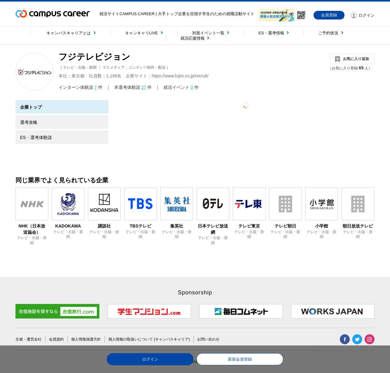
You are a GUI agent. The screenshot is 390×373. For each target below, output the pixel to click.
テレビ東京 (249, 225)
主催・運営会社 (28, 339)
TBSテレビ (140, 225)
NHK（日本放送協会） (32, 229)
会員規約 (56, 339)
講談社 (104, 225)
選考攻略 (28, 122)
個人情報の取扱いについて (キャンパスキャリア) (149, 339)
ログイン (150, 359)
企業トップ (31, 107)
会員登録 (329, 15)
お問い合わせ (208, 339)
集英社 (176, 225)
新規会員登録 (240, 359)
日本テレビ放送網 (213, 229)
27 (143, 87)
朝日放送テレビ (358, 225)
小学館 (321, 225)
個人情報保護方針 (86, 339)
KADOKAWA (68, 225)
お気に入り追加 (356, 59)
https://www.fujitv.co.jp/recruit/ (180, 75)
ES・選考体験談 (36, 137)
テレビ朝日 (285, 225)
